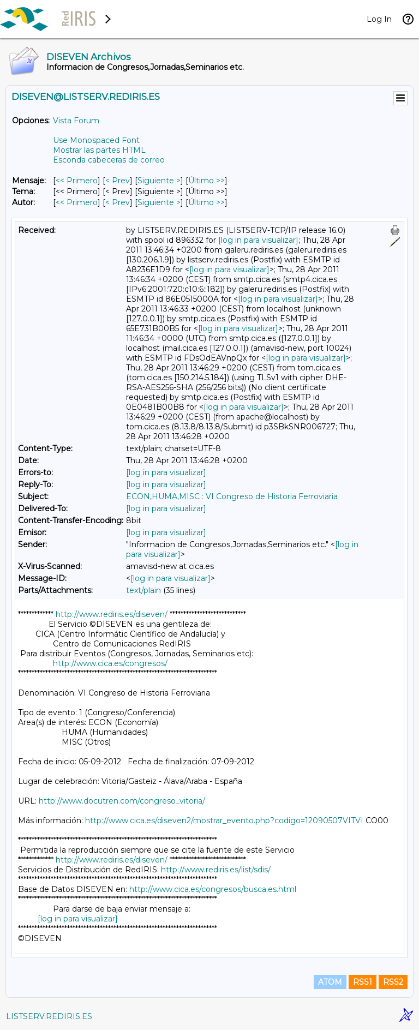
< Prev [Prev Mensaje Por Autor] (117, 202)
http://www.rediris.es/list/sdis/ (216, 870)
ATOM (330, 982)
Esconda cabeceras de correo (109, 160)
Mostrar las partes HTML (99, 150)
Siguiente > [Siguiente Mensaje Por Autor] (159, 202)
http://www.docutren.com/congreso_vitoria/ (122, 801)
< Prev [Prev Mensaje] (117, 180)
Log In (379, 19)
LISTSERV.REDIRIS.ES (49, 1016)
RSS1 (362, 982)
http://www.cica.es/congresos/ (110, 663)
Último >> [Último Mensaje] (206, 180)
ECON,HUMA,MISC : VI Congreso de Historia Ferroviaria (232, 496)
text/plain (143, 590)
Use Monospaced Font (96, 140)
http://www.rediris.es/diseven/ (111, 614)
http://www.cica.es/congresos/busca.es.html (212, 889)
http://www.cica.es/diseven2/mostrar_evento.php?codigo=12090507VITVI (224, 820)
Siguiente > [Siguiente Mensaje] (159, 180)
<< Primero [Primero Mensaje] (77, 180)
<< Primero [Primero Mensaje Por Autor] (77, 202)
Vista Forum (76, 120)
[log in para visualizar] (258, 240)
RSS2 (393, 982)
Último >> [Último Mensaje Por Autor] (206, 202)
